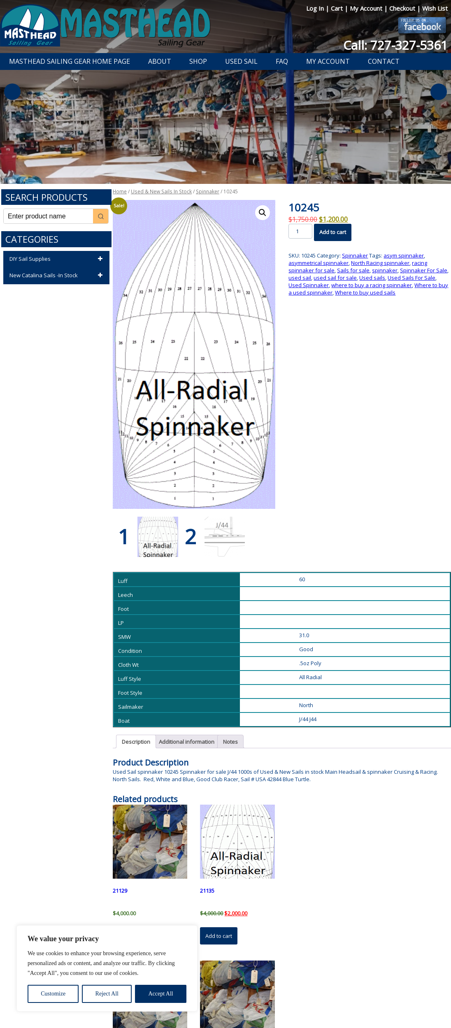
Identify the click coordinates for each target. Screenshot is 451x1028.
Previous (12, 92)
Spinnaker (207, 191)
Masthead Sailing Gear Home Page (69, 61)
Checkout (403, 8)
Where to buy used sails (365, 292)
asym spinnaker (404, 255)
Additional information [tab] (186, 741)
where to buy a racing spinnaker (371, 285)
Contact (384, 61)
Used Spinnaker (308, 285)
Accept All (160, 994)
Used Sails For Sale (411, 277)
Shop (198, 61)
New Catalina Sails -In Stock (57, 276)
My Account (367, 8)
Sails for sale (353, 270)
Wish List (435, 8)
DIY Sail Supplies (57, 259)
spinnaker (385, 270)
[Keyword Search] (48, 216)
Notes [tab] (230, 741)
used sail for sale (335, 277)
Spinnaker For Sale (423, 270)
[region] (107, 968)
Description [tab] (136, 741)
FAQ (282, 61)
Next (438, 92)
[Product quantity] (300, 231)
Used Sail (241, 61)
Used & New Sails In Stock (161, 191)
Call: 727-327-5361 (395, 45)
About (159, 61)
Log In (315, 8)
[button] (262, 212)
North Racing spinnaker (380, 263)
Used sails (372, 277)
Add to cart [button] (218, 936)
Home (120, 191)
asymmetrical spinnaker (318, 263)
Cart (337, 8)
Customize (53, 994)
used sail (299, 277)
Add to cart (332, 232)
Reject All (107, 994)
